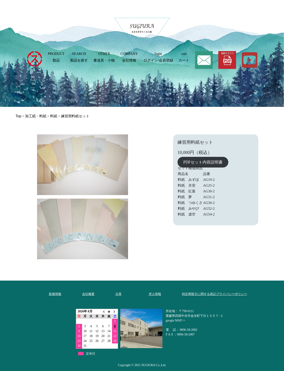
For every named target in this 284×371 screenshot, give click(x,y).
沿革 (118, 294)
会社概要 (88, 294)
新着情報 (55, 294)
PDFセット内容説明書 (203, 162)
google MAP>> (175, 320)
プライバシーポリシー (231, 294)
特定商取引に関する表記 (199, 294)
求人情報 (155, 294)
